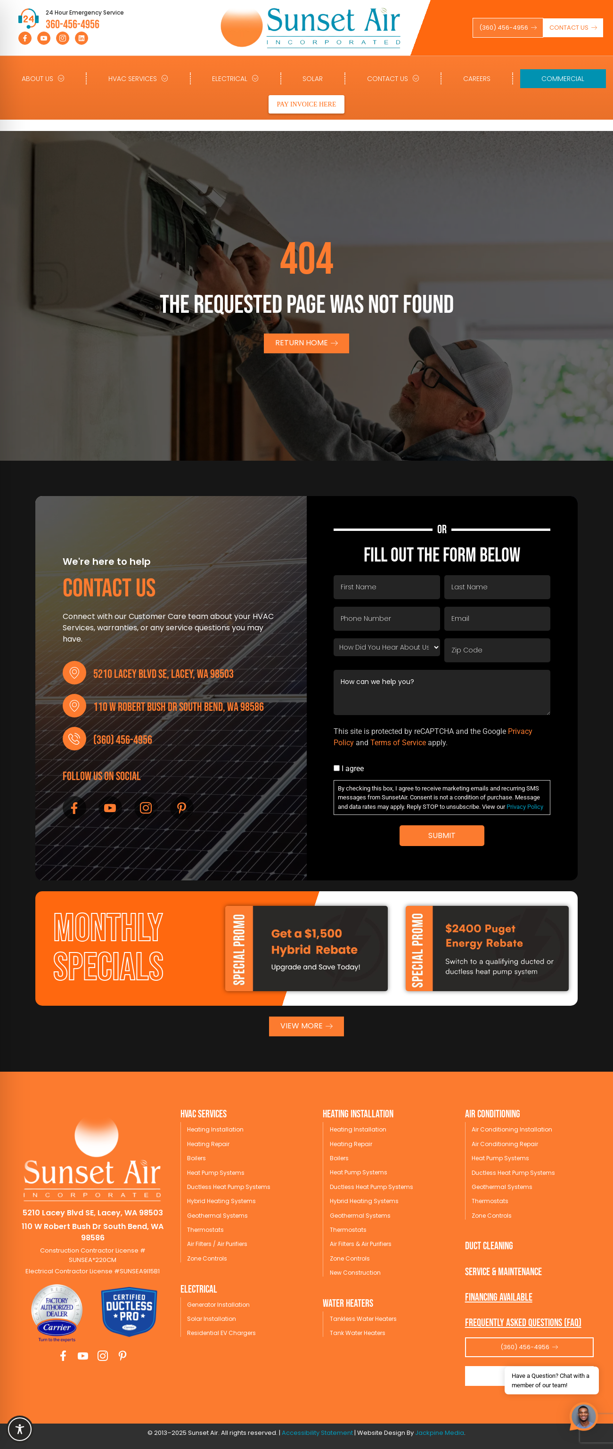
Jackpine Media (439, 1432)
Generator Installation (218, 1305)
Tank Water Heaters (357, 1333)
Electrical (235, 78)
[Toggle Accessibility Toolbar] (20, 1429)
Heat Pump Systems (216, 1173)
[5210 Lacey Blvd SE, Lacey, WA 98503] (74, 672)
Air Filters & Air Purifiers (361, 1244)
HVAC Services (138, 78)
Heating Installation (215, 1129)
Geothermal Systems (217, 1216)
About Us (43, 78)
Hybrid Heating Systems (221, 1201)
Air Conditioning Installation (512, 1129)
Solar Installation (211, 1319)
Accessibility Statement (317, 1432)
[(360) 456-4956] (74, 738)
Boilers (196, 1158)
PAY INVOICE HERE (306, 104)
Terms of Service (398, 742)
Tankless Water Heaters (363, 1319)
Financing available (498, 1297)
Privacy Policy (525, 806)
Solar (312, 78)
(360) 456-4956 (122, 740)
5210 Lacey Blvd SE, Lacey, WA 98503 (163, 674)
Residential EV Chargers (221, 1333)
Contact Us (393, 78)
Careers (476, 78)
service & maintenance (503, 1272)
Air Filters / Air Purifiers (217, 1244)
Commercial (562, 78)
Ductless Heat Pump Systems (228, 1187)
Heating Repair (208, 1144)
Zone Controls (207, 1258)
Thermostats (205, 1230)
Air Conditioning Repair (505, 1144)
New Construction (355, 1273)
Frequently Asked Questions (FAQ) (523, 1323)
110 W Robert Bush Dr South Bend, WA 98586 (178, 707)
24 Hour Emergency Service (85, 12)
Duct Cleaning (489, 1246)
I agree (353, 769)
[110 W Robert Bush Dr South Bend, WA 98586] (74, 705)
